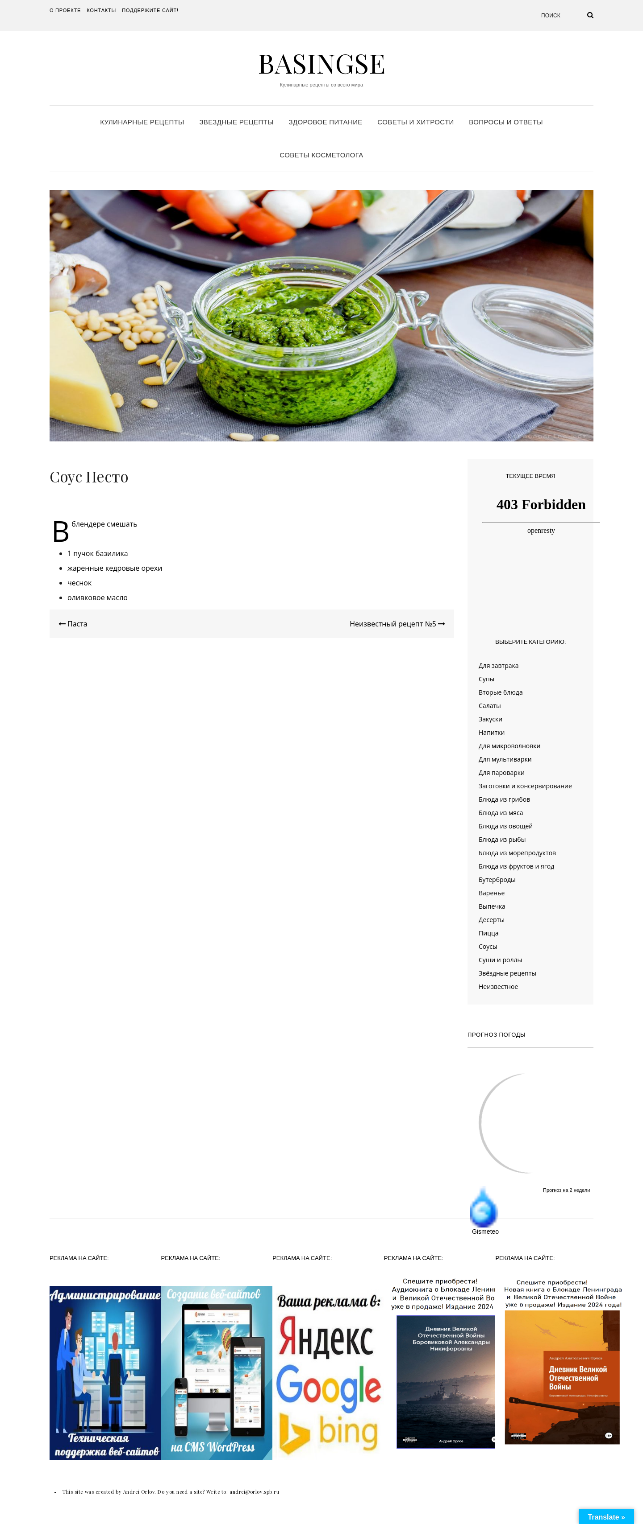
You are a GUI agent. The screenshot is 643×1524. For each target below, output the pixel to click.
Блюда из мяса (501, 812)
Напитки (492, 732)
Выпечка (492, 906)
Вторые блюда (501, 692)
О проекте (65, 10)
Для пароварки (502, 772)
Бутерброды (497, 879)
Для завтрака (499, 665)
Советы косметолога (321, 155)
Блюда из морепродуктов (517, 852)
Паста (73, 624)
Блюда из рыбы (502, 839)
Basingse (321, 62)
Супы (486, 679)
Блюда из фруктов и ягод (516, 866)
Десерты (492, 919)
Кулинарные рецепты (142, 122)
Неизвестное (498, 986)
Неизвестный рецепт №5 (397, 624)
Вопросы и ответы (506, 122)
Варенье (492, 893)
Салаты (490, 705)
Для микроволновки (509, 745)
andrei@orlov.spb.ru (254, 1491)
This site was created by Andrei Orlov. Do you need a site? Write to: (146, 1491)
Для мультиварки (505, 759)
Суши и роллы (500, 960)
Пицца (488, 933)
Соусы (488, 946)
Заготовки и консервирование (525, 786)
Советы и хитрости (415, 122)
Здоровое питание (325, 122)
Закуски (490, 719)
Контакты (101, 10)
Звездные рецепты (236, 122)
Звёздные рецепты (507, 973)
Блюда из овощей (506, 826)
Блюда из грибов (504, 799)
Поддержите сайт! (150, 10)
